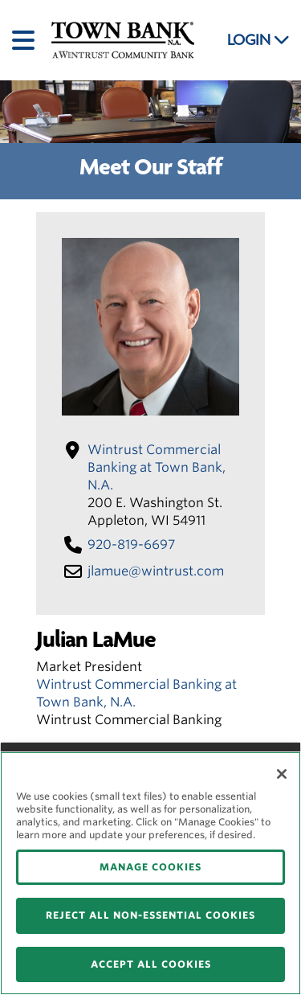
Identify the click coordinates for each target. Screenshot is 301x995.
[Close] (281, 774)
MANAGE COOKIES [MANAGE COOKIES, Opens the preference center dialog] (150, 867)
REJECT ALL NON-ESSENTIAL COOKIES (150, 915)
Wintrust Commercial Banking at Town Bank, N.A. (156, 467)
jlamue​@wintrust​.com (155, 571)
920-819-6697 (131, 544)
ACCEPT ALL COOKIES (151, 964)
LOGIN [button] (258, 40)
